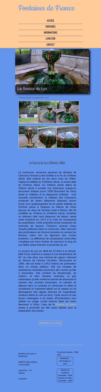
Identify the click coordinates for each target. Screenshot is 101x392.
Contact (50, 44)
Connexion (22, 379)
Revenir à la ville (50, 323)
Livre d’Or (50, 38)
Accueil (50, 20)
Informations (50, 32)
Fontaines (50, 26)
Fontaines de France (46, 8)
